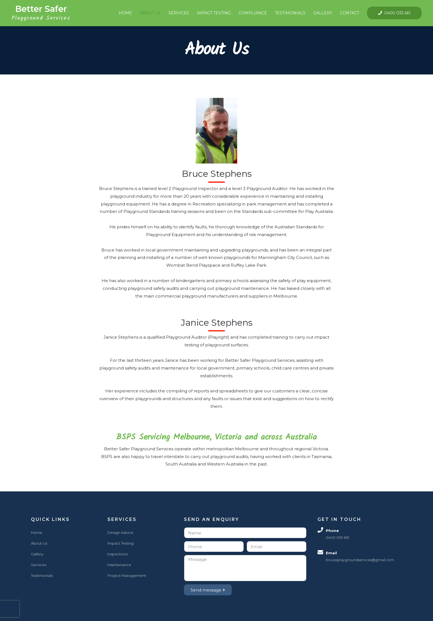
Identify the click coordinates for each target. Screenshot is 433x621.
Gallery (320, 12)
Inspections (117, 555)
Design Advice (120, 533)
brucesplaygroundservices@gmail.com (361, 560)
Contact (347, 12)
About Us (148, 12)
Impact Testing (211, 12)
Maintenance (119, 565)
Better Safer (43, 9)
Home (123, 12)
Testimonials (288, 12)
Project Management (126, 576)
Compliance (250, 12)
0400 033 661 (394, 13)
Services (176, 12)
